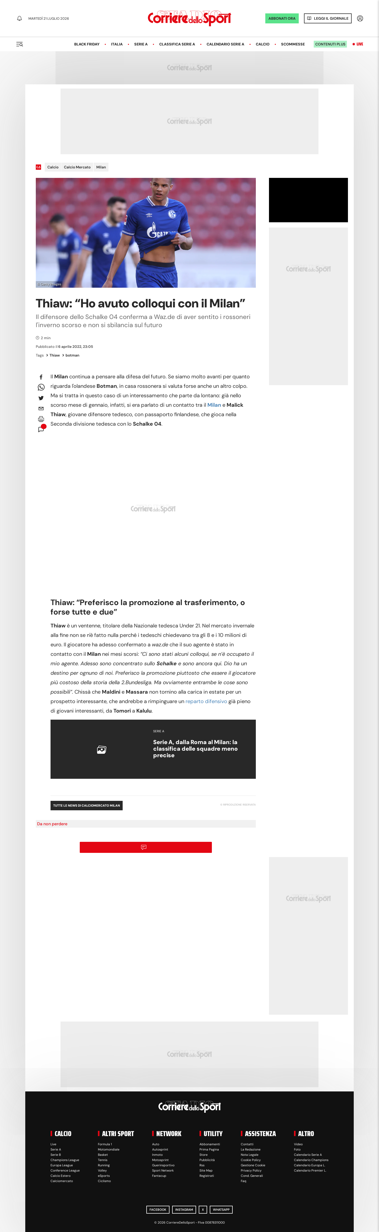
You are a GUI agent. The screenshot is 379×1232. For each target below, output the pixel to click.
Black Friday (86, 44)
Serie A (141, 44)
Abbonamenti (210, 1144)
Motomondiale (108, 1149)
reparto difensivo (206, 701)
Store (204, 1155)
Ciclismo (104, 1181)
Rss (202, 1165)
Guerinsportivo (163, 1165)
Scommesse (293, 44)
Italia (117, 44)
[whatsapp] (41, 387)
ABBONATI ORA (282, 18)
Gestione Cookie (253, 1165)
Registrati (207, 1176)
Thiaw (53, 355)
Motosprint (160, 1160)
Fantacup (159, 1176)
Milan (101, 167)
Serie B (56, 1155)
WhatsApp (221, 1210)
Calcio (263, 44)
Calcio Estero (61, 1176)
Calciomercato (62, 1181)
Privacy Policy (251, 1170)
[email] (41, 408)
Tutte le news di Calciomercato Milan (86, 805)
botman (70, 355)
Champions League (65, 1160)
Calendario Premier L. (310, 1170)
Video (298, 1144)
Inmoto (157, 1155)
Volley (102, 1170)
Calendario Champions (311, 1160)
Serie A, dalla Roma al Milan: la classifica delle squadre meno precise (195, 748)
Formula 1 (105, 1144)
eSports (104, 1176)
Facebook (157, 1210)
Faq (243, 1181)
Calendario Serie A (225, 44)
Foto (297, 1149)
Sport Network (163, 1170)
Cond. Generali (252, 1176)
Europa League (62, 1165)
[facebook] (41, 377)
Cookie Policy (251, 1160)
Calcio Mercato (77, 167)
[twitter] (41, 398)
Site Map (206, 1170)
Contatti (247, 1144)
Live (360, 44)
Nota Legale (249, 1155)
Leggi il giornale (331, 18)
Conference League (65, 1170)
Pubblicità (207, 1160)
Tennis (102, 1160)
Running (104, 1165)
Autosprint (160, 1149)
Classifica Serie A (177, 44)
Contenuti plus (330, 44)
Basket (103, 1155)
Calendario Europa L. (309, 1165)
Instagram (184, 1210)
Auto (155, 1144)
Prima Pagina (209, 1149)
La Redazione (251, 1149)
